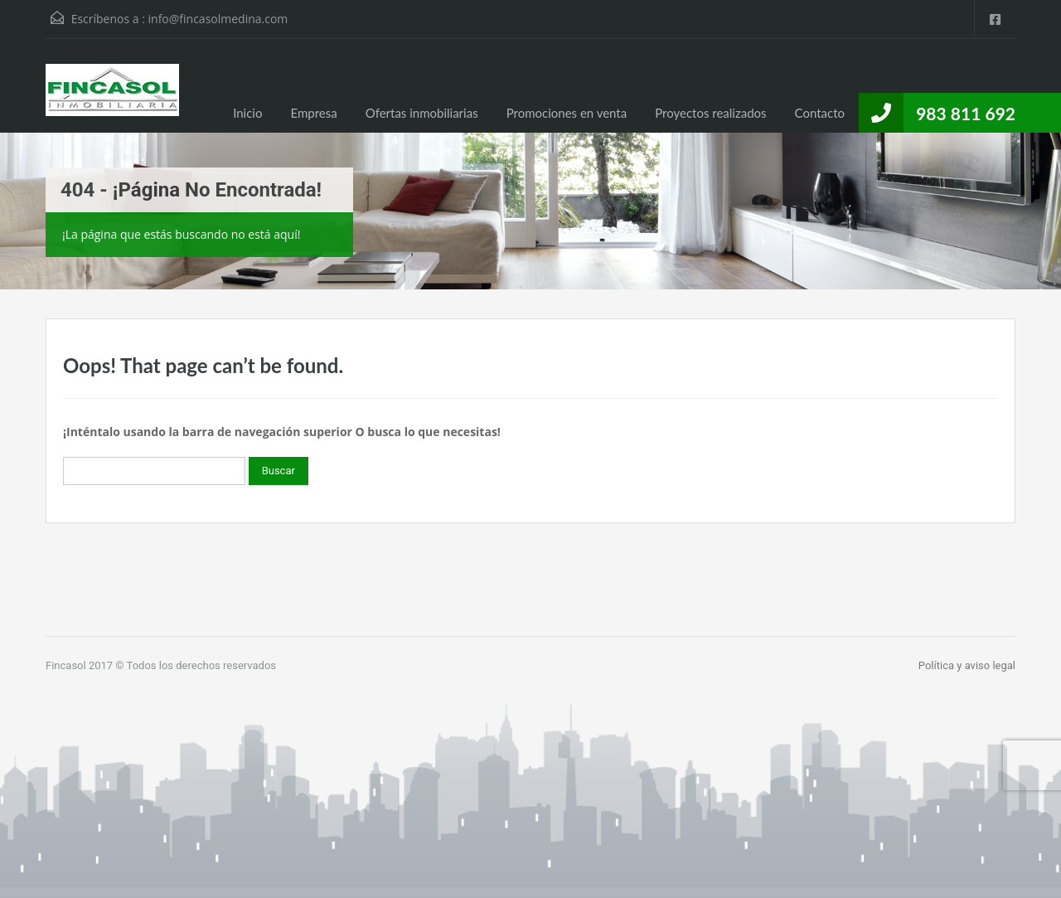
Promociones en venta (566, 112)
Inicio (247, 112)
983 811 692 (965, 113)
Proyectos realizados (710, 112)
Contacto (820, 112)
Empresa (313, 112)
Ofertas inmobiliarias (422, 112)
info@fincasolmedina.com (218, 19)
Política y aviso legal (966, 665)
